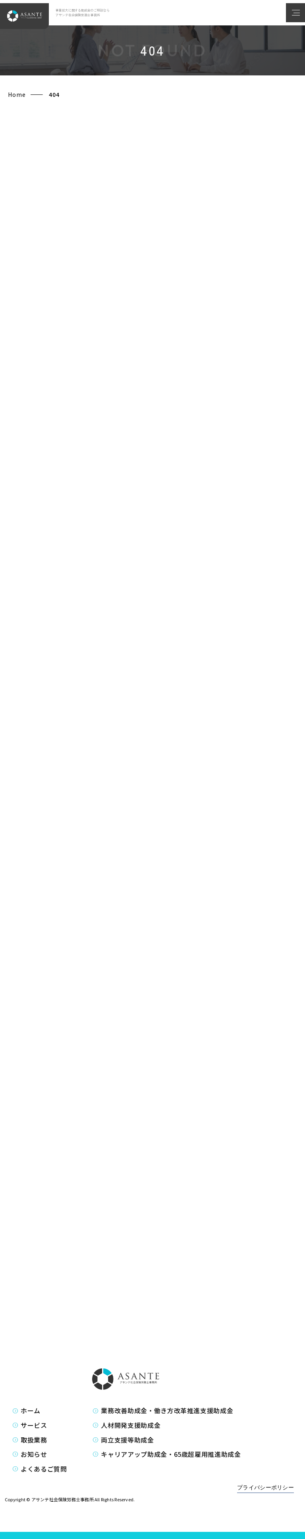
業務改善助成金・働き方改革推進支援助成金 (167, 1410)
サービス (34, 1425)
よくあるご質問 (44, 1469)
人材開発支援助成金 (130, 1425)
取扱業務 (34, 1440)
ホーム (31, 1410)
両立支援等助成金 (127, 1440)
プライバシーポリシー (265, 1487)
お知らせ (34, 1454)
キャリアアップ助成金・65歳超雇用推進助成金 (171, 1454)
